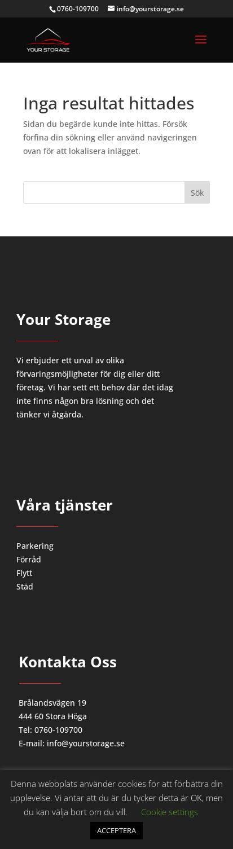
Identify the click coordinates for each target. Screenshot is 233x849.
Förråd (28, 559)
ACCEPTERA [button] (116, 830)
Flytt (24, 573)
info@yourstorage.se (86, 743)
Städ (24, 586)
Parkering (35, 545)
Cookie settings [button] (169, 811)
